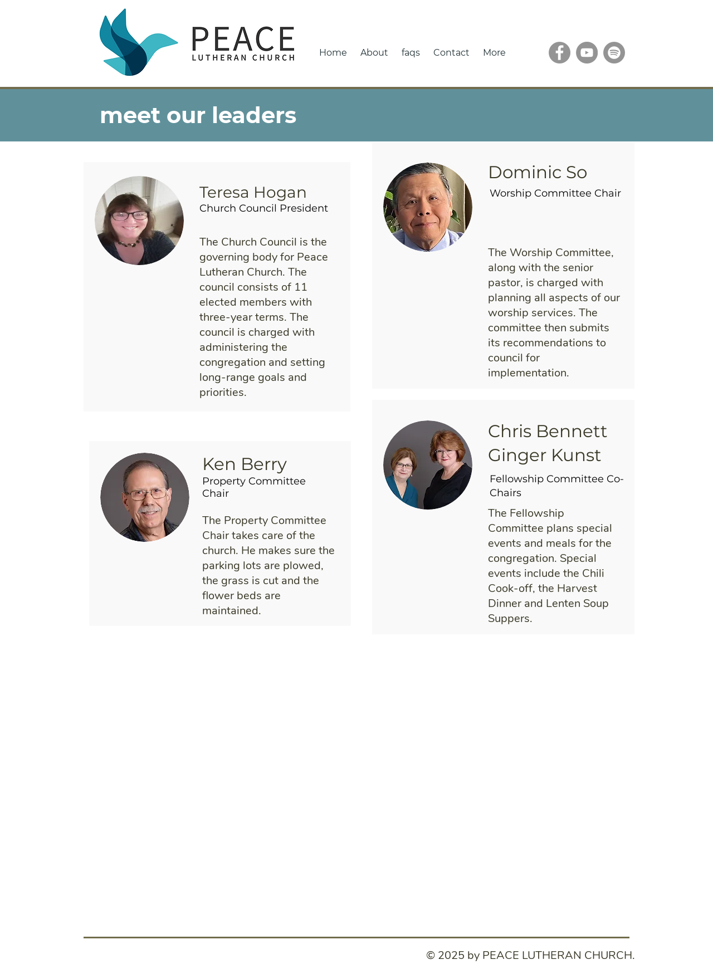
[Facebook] (559, 52)
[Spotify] (614, 52)
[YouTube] (587, 52)
